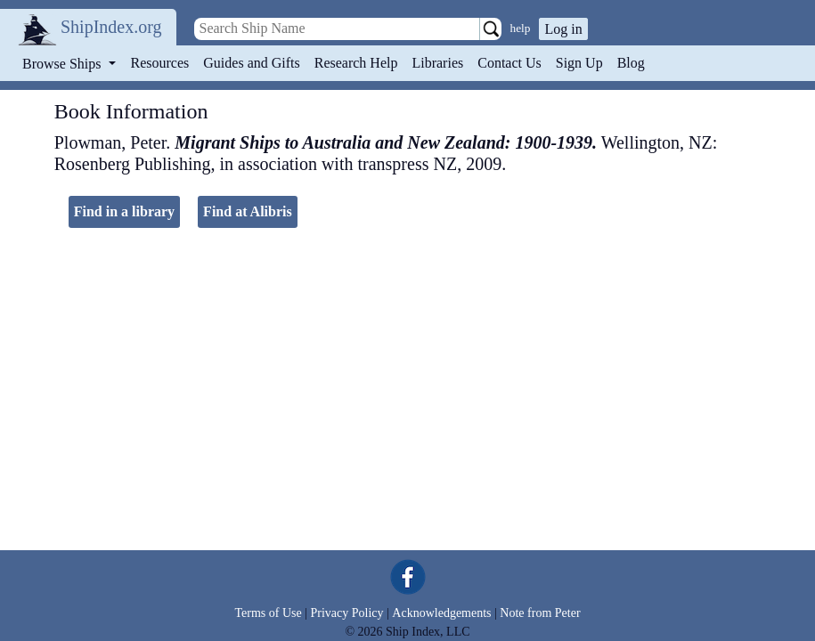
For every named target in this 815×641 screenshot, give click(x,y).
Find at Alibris (247, 211)
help (520, 28)
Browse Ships (63, 63)
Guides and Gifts (251, 62)
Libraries (437, 62)
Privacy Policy (346, 613)
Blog (631, 62)
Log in (563, 29)
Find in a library (124, 211)
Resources (160, 62)
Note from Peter (540, 613)
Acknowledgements (441, 613)
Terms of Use (267, 613)
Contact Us (509, 62)
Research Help (356, 62)
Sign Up (579, 62)
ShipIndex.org (111, 27)
